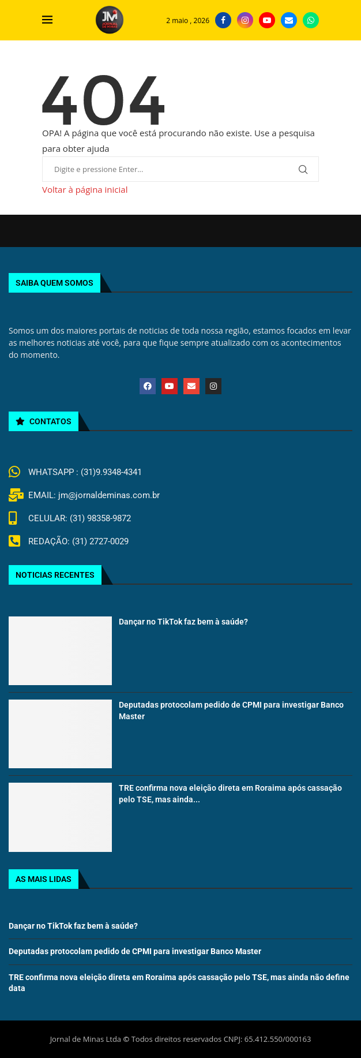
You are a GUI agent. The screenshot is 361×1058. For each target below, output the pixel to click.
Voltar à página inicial (84, 189)
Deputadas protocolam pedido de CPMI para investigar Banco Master (135, 951)
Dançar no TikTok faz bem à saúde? (183, 621)
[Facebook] (223, 20)
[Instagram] (245, 20)
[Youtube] (267, 20)
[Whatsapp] (311, 20)
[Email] (289, 20)
